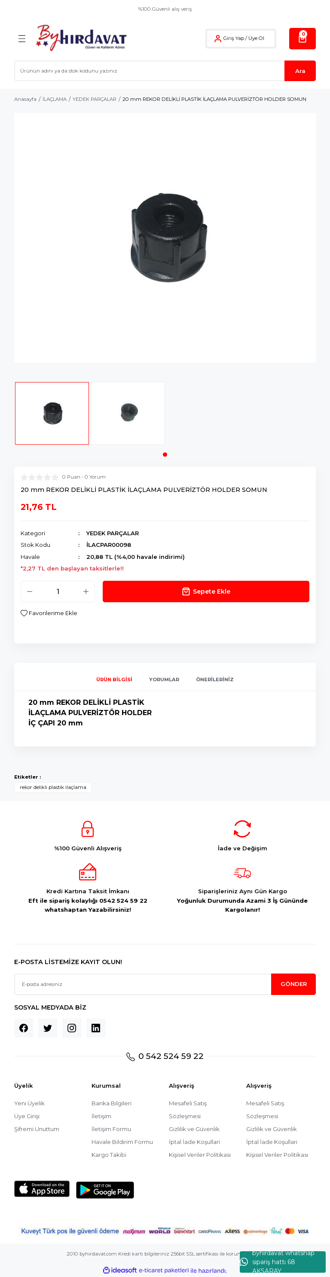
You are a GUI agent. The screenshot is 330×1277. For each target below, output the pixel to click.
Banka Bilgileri (112, 1103)
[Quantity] (57, 591)
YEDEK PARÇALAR (112, 533)
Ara (300, 70)
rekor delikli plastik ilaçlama (53, 787)
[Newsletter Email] (165, 984)
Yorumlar (164, 680)
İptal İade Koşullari (194, 1142)
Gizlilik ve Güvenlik (194, 1129)
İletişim (101, 1116)
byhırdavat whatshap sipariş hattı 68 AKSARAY (277, 1262)
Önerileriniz (215, 680)
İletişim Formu (111, 1129)
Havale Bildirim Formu (122, 1142)
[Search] (165, 71)
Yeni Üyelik (29, 1103)
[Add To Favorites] (49, 613)
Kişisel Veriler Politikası (200, 1155)
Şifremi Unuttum (37, 1129)
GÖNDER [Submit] (294, 983)
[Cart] (302, 38)
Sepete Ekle (206, 591)
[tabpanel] (52, 417)
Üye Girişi (27, 1116)
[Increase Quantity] (86, 591)
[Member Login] (218, 38)
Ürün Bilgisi (114, 680)
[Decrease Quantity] (29, 591)
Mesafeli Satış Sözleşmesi (188, 1110)
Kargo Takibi (109, 1155)
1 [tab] (165, 454)
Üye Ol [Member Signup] (256, 38)
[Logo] (81, 38)
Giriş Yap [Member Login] (233, 38)
